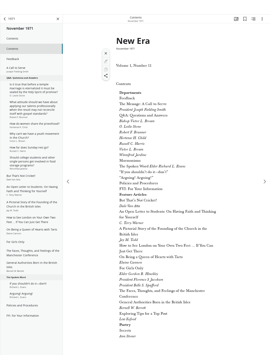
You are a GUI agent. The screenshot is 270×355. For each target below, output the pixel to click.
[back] (3, 19)
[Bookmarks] (245, 19)
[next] (264, 181)
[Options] (262, 19)
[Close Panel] (56, 19)
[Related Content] (253, 19)
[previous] (67, 181)
